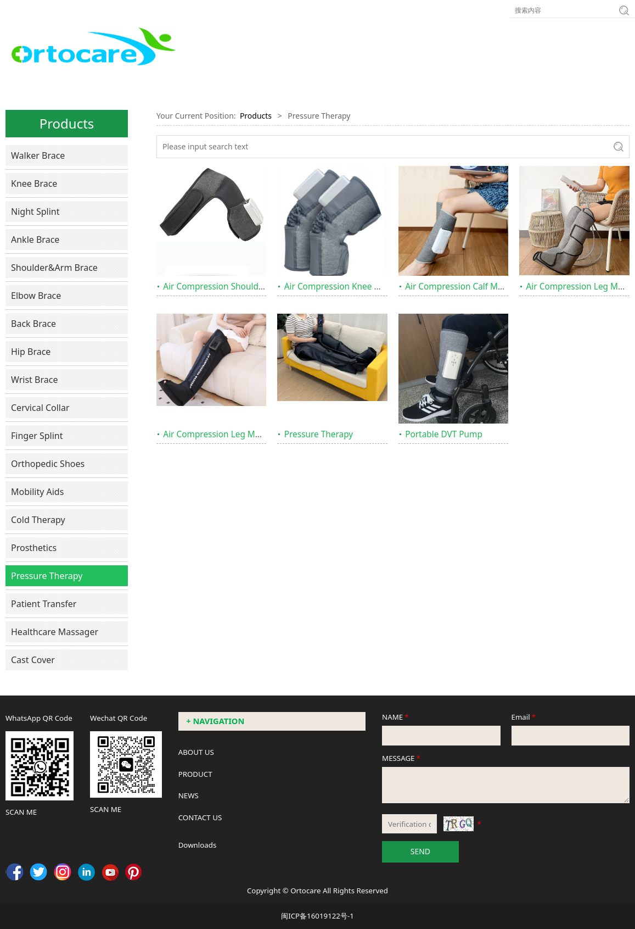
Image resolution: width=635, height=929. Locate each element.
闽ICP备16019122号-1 (317, 916)
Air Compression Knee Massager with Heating (375, 286)
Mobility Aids (37, 492)
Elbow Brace (36, 296)
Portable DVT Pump (443, 434)
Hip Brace (30, 352)
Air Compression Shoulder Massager (235, 286)
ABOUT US (196, 752)
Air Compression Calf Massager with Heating (493, 286)
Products (256, 115)
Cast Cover (33, 660)
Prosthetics (34, 548)
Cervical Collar (40, 408)
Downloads (197, 845)
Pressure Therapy (46, 576)
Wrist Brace (34, 380)
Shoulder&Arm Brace (54, 268)
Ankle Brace (35, 239)
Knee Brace (34, 183)
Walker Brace (38, 155)
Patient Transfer (43, 604)
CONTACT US (200, 817)
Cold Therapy (38, 520)
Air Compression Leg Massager (224, 434)
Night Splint (35, 211)
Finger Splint (37, 436)
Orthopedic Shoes (48, 464)
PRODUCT (195, 774)
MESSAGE (402, 758)
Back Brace (33, 324)
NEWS (188, 795)
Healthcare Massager (54, 632)
